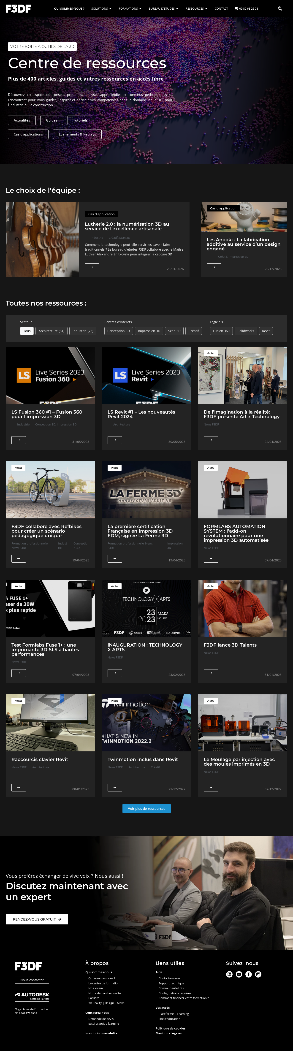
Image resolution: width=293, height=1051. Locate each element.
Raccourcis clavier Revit (39, 759)
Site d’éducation (169, 1019)
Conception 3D (118, 331)
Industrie (83, 330)
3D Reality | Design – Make (106, 1003)
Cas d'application (101, 214)
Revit (266, 331)
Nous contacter (32, 980)
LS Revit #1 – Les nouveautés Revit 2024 (141, 414)
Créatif (194, 331)
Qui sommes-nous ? (101, 978)
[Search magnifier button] (280, 8)
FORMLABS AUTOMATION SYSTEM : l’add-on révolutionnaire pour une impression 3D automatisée (236, 533)
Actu (210, 353)
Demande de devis (101, 1019)
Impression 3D (149, 331)
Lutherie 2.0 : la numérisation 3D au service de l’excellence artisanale (127, 226)
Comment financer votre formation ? (184, 998)
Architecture (52, 330)
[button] (146, 808)
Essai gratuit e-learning (103, 1023)
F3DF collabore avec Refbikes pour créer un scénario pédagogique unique (46, 531)
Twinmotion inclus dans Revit (143, 759)
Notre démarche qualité (104, 993)
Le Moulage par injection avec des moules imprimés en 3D (239, 762)
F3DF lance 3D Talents (230, 645)
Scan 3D (174, 331)
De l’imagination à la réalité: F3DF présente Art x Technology (242, 414)
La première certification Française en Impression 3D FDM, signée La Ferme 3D (140, 531)
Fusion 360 (221, 331)
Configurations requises (175, 993)
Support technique (171, 983)
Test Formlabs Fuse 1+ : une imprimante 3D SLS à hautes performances (45, 649)
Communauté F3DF (172, 988)
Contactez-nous (169, 978)
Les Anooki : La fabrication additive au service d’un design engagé (244, 244)
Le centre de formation (103, 983)
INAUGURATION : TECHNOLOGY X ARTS (145, 647)
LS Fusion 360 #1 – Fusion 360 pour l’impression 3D (46, 414)
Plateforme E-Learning (174, 1014)
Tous (27, 331)
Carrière (93, 998)
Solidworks (246, 331)
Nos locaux (95, 988)
